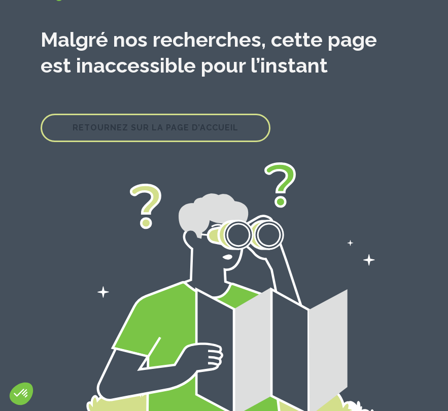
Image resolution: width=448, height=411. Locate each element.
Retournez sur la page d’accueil (155, 127)
